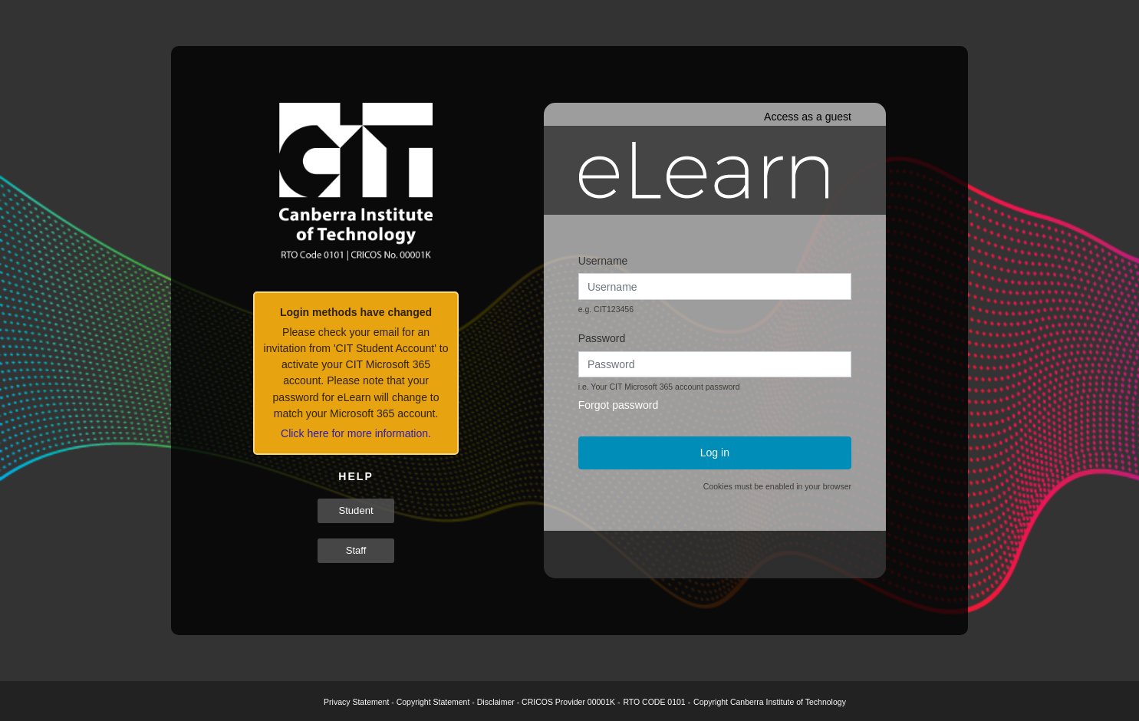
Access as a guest (807, 116)
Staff (356, 550)
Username (603, 261)
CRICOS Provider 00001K (568, 701)
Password (602, 338)
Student (355, 510)
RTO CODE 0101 (654, 701)
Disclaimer (496, 701)
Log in (714, 452)
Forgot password (618, 405)
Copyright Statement (433, 701)
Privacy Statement (356, 701)
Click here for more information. (356, 433)
